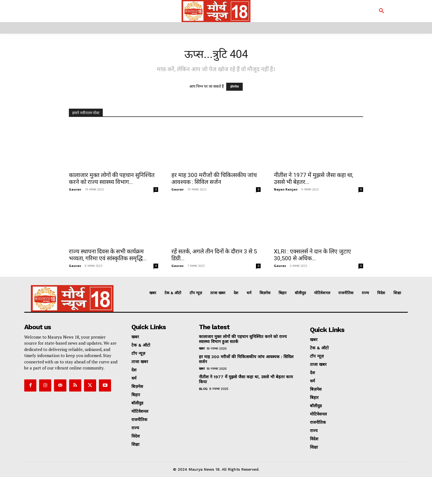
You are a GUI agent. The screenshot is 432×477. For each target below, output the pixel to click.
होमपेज (234, 87)
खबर (202, 348)
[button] (381, 11)
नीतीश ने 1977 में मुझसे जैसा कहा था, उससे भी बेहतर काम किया (246, 379)
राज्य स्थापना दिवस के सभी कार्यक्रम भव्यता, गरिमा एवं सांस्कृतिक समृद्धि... (108, 255)
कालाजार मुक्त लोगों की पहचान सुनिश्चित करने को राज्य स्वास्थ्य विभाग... (112, 178)
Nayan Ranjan (286, 189)
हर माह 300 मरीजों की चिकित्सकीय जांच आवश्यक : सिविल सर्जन (214, 178)
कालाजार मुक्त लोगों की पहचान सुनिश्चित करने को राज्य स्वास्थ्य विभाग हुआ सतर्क (243, 339)
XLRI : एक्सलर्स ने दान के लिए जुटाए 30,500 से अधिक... (312, 255)
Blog (203, 389)
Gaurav (75, 189)
